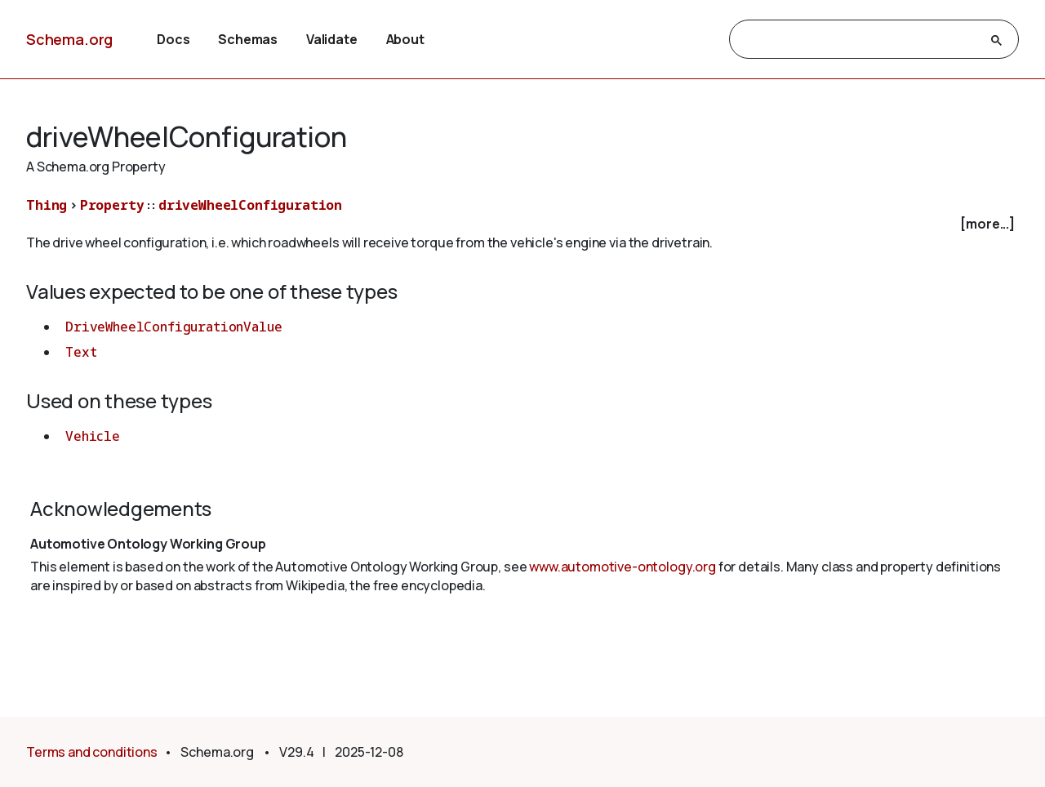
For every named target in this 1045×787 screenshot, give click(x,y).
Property (112, 205)
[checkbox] (522, 224)
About (405, 39)
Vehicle (92, 436)
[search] (859, 40)
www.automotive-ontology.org (622, 567)
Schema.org (69, 39)
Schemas (248, 39)
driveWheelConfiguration (250, 205)
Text (80, 352)
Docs (173, 39)
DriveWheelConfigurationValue (173, 327)
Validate (332, 39)
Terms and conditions (92, 752)
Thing (46, 205)
